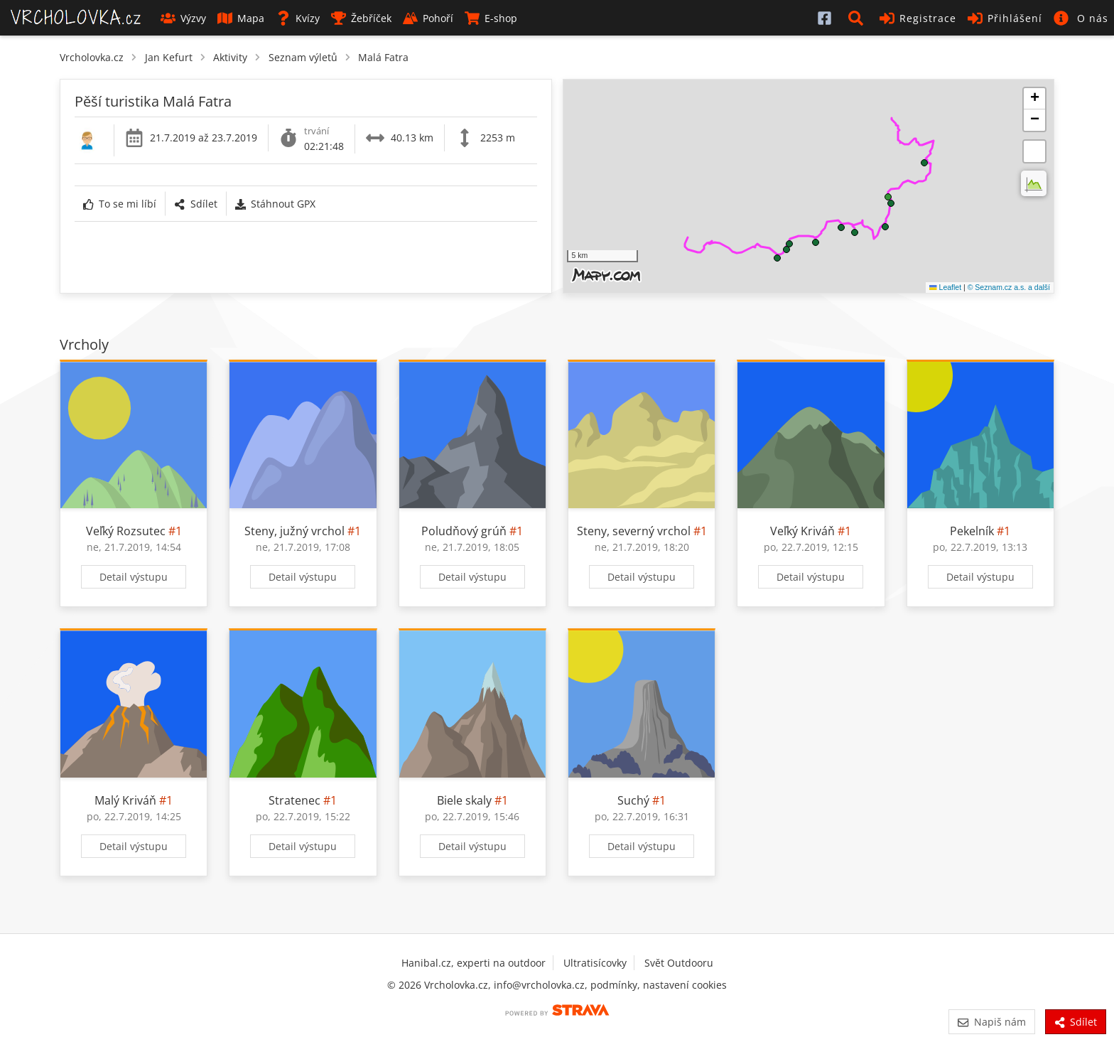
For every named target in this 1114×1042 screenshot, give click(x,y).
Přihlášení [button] (1005, 18)
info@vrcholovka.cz (539, 985)
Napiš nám (991, 1021)
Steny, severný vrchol (634, 531)
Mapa (240, 18)
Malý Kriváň (125, 800)
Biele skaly (464, 800)
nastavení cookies (685, 985)
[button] (858, 18)
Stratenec (294, 800)
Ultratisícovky (595, 963)
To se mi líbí (119, 203)
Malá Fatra (383, 57)
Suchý (633, 800)
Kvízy (298, 18)
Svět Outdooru (678, 963)
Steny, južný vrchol (294, 531)
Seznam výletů (303, 57)
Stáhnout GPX (275, 203)
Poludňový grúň (464, 531)
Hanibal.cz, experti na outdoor (473, 963)
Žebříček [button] (361, 18)
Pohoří (428, 18)
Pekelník (972, 531)
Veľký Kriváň (802, 531)
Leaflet (945, 287)
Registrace (918, 18)
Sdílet (195, 203)
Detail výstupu (133, 577)
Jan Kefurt (169, 57)
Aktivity (230, 57)
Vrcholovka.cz (92, 57)
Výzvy (183, 18)
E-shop (491, 18)
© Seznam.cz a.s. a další (1009, 287)
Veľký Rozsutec (126, 531)
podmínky (613, 985)
